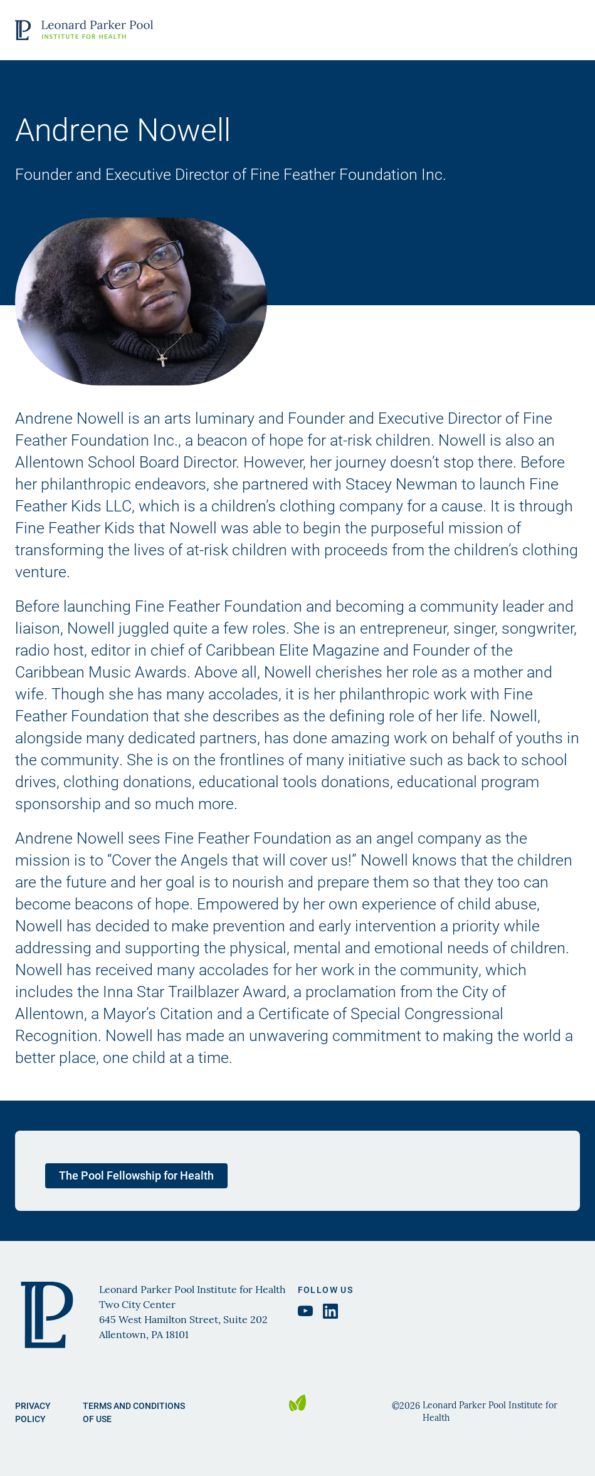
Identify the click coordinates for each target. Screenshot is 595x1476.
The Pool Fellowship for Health (136, 1175)
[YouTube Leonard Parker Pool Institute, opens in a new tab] (305, 1311)
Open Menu (568, 30)
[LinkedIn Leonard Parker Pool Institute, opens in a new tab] (330, 1311)
